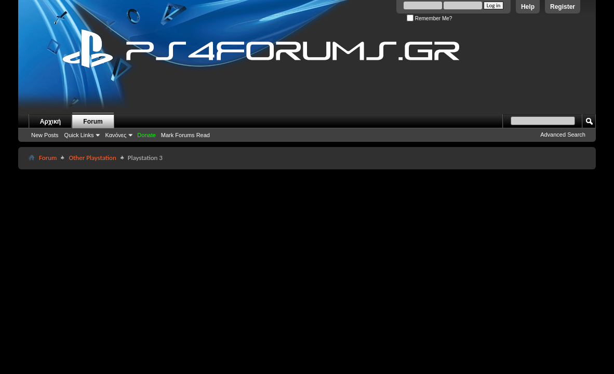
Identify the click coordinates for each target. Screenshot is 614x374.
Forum (92, 121)
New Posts (45, 135)
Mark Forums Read (185, 135)
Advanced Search (562, 134)
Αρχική (50, 121)
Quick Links (79, 135)
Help (528, 6)
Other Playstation (92, 158)
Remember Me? (429, 18)
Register (562, 6)
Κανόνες (115, 135)
